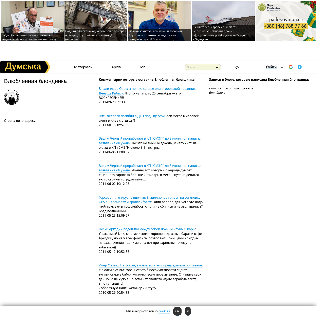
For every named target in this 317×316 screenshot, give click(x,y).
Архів (116, 67)
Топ (142, 67)
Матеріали (83, 67)
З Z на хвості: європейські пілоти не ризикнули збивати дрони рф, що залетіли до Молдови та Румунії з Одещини (219, 33)
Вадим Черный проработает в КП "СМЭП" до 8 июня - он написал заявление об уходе (150, 167)
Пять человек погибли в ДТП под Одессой (132, 116)
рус (236, 66)
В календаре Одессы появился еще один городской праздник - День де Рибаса (148, 90)
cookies (164, 311)
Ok (177, 311)
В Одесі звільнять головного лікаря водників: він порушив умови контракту (29, 37)
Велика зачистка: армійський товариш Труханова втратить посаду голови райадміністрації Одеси (155, 35)
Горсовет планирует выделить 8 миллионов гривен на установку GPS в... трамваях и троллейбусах (149, 199)
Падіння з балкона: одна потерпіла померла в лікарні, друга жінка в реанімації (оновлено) (95, 35)
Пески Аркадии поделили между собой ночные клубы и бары (147, 229)
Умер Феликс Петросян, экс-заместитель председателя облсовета (150, 265)
